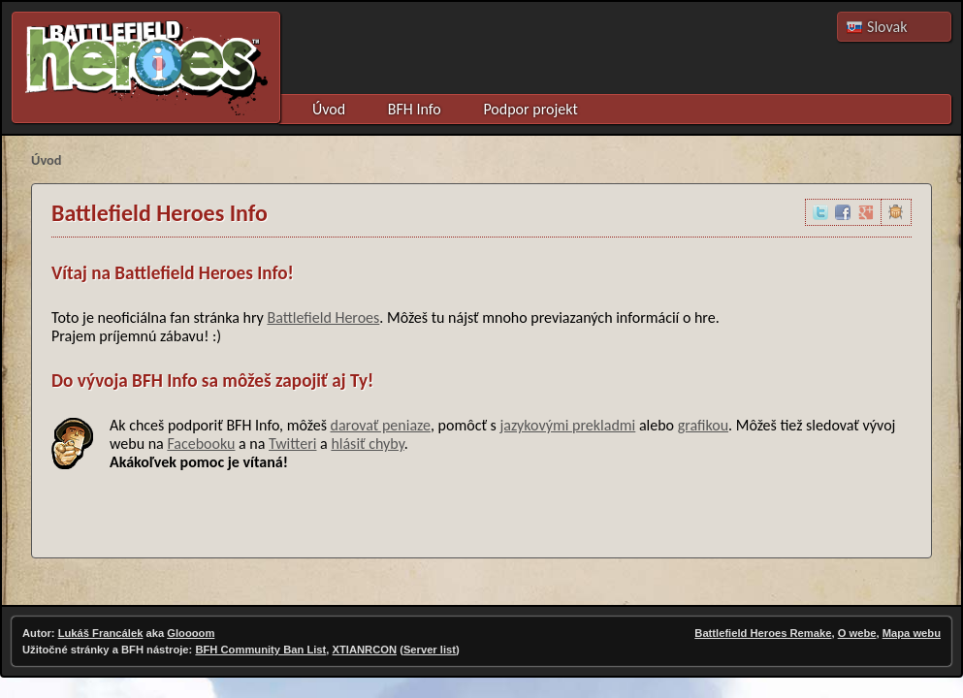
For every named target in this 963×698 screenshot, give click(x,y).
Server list (429, 649)
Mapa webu (912, 633)
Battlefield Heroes (323, 317)
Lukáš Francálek (101, 633)
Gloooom (190, 633)
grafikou (703, 425)
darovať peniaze (381, 425)
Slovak (887, 26)
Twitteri (292, 443)
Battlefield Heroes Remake (762, 633)
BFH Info (414, 109)
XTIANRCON (365, 649)
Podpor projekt (530, 109)
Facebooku (201, 443)
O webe (857, 633)
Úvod (328, 109)
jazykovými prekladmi (567, 425)
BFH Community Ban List (260, 649)
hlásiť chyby (367, 443)
